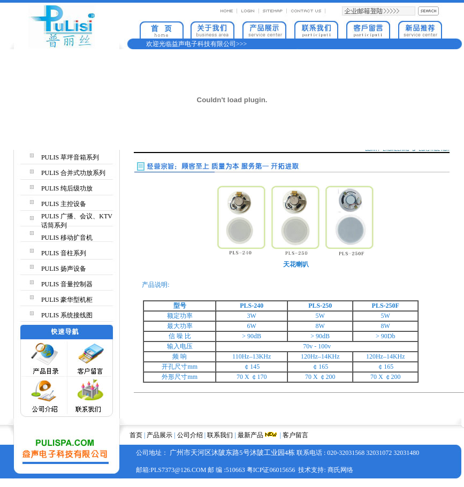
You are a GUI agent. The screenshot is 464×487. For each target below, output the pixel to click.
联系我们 (220, 435)
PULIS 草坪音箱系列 (70, 157)
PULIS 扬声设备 (63, 268)
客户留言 (295, 435)
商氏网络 (340, 470)
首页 (136, 435)
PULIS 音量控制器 (67, 284)
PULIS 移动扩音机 (67, 237)
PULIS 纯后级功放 (67, 188)
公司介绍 (190, 435)
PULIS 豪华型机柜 (67, 299)
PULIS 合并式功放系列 (73, 173)
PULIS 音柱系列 (63, 253)
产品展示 (159, 435)
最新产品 (250, 435)
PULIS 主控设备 (63, 204)
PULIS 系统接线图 (67, 315)
